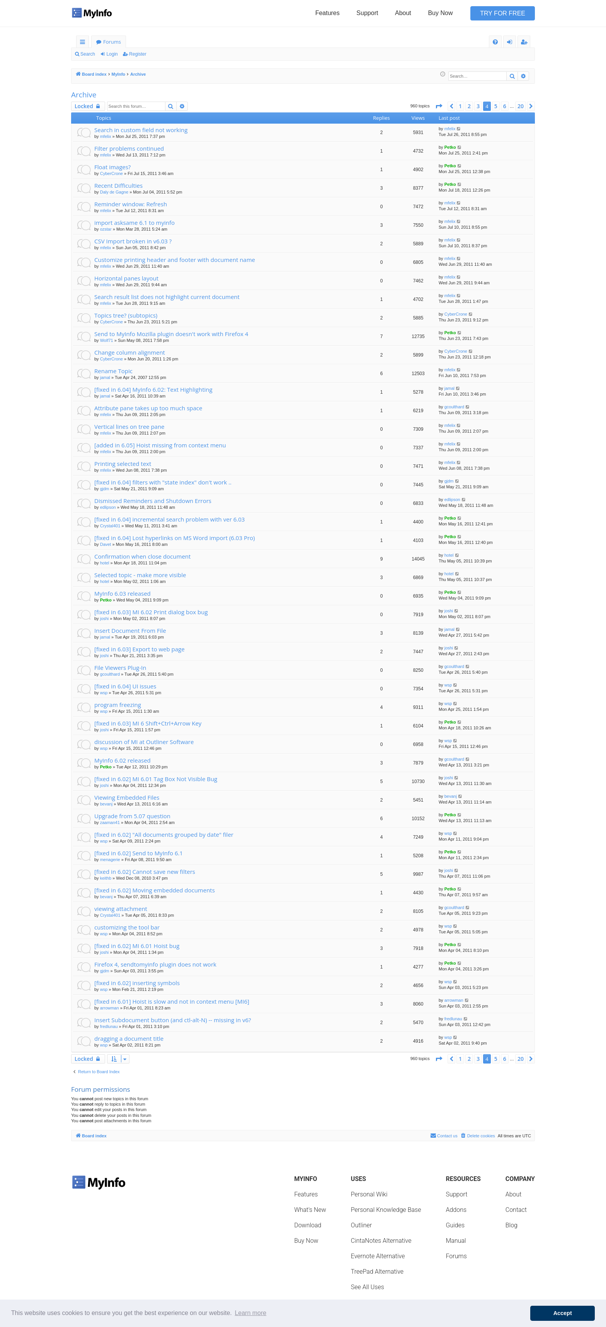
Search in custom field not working (140, 130)
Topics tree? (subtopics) (125, 315)
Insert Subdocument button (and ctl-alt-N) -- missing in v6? (172, 1020)
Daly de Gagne (114, 192)
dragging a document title (128, 1038)
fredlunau (109, 1026)
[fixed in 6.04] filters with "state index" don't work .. (163, 482)
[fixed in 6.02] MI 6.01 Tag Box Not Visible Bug (155, 779)
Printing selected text (122, 463)
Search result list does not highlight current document (167, 297)
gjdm (104, 488)
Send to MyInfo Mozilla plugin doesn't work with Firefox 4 (171, 334)
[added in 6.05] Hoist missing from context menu (160, 445)
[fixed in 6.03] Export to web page (139, 649)
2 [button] (469, 106)
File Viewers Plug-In (120, 667)
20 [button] (520, 106)
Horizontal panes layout (126, 278)
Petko (450, 147)
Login (111, 54)
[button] (438, 106)
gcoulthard (454, 406)
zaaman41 (110, 822)
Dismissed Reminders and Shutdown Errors (152, 501)
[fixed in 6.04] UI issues (125, 686)
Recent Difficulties (118, 185)
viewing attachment (120, 908)
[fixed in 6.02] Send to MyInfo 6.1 (138, 853)
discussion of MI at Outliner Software (144, 742)
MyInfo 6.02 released (122, 760)
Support (367, 13)
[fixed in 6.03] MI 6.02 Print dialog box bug (151, 612)
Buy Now (440, 13)
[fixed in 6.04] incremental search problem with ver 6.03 (169, 519)
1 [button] (460, 106)
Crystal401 (110, 525)
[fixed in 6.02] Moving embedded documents (154, 890)
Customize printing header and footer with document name (174, 259)
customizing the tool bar (127, 927)
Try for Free (502, 13)
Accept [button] (562, 1313)
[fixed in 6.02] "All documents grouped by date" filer (163, 834)
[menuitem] (495, 42)
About (403, 13)
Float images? (112, 167)
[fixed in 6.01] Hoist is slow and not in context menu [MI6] (171, 1001)
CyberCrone (111, 173)
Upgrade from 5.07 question (132, 816)
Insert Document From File (130, 630)
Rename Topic (113, 371)
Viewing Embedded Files (126, 797)
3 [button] (478, 106)
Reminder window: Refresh (130, 204)
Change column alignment (129, 352)
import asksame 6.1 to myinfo (134, 222)
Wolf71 (106, 340)
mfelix (105, 136)
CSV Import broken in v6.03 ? (133, 241)
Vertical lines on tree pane (129, 426)
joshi (104, 618)
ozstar (106, 229)
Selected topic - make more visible (140, 575)
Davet (105, 544)
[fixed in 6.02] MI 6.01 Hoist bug (136, 946)
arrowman (109, 1008)
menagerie (110, 859)
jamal (105, 377)
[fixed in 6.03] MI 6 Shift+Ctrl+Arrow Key (147, 723)
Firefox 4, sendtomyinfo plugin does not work (155, 964)
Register (137, 54)
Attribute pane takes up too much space (148, 408)
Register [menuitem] (525, 43)
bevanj (106, 804)
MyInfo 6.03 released (122, 593)
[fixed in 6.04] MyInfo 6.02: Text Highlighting (153, 389)
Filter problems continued (129, 148)
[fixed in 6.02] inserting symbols (137, 983)
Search (87, 54)
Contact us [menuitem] (444, 1135)
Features (327, 13)
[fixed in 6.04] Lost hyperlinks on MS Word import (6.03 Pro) (174, 538)
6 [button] (504, 106)
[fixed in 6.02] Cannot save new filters (144, 871)
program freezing (117, 705)
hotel (104, 563)
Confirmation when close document (142, 556)
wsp (104, 692)
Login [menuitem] (511, 43)
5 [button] (495, 106)
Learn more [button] (250, 1313)
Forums (112, 41)
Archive (84, 95)
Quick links (84, 43)
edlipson (108, 507)
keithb (105, 878)
